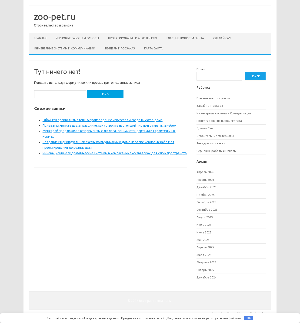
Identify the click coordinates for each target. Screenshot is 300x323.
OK (249, 318)
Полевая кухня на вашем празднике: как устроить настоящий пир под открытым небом (109, 125)
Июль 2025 (204, 224)
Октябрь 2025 (206, 202)
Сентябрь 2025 (207, 209)
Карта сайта (153, 48)
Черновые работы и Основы (77, 38)
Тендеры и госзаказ (119, 48)
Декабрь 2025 (207, 187)
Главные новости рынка (185, 38)
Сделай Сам (222, 38)
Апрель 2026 (205, 172)
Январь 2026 (205, 179)
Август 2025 (205, 217)
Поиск (201, 69)
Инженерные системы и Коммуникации (64, 48)
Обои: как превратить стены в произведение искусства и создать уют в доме (103, 120)
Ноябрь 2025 (206, 194)
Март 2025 (204, 254)
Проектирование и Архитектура (132, 38)
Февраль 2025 (206, 262)
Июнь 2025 (204, 232)
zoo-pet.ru (54, 16)
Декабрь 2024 (207, 277)
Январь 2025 (205, 269)
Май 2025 (203, 239)
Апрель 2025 (205, 247)
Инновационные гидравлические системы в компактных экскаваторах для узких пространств (115, 153)
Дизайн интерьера (210, 105)
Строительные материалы (215, 135)
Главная (40, 38)
